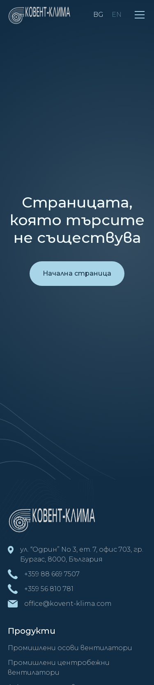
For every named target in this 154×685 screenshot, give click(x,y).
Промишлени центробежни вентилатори (59, 667)
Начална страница (77, 273)
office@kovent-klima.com (68, 603)
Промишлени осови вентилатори (70, 648)
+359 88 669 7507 (52, 574)
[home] (41, 15)
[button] (139, 14)
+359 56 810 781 (49, 589)
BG (98, 14)
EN (117, 14)
